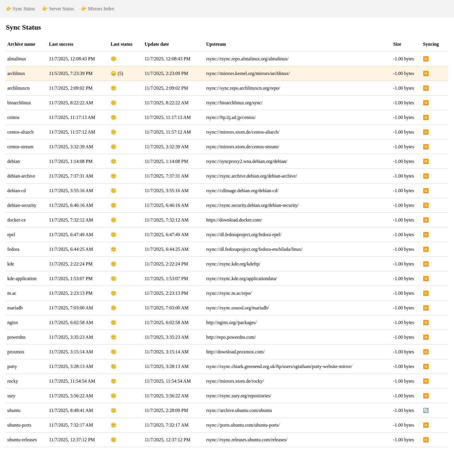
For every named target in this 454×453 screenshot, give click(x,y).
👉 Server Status (58, 8)
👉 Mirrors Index (97, 8)
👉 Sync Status (20, 8)
